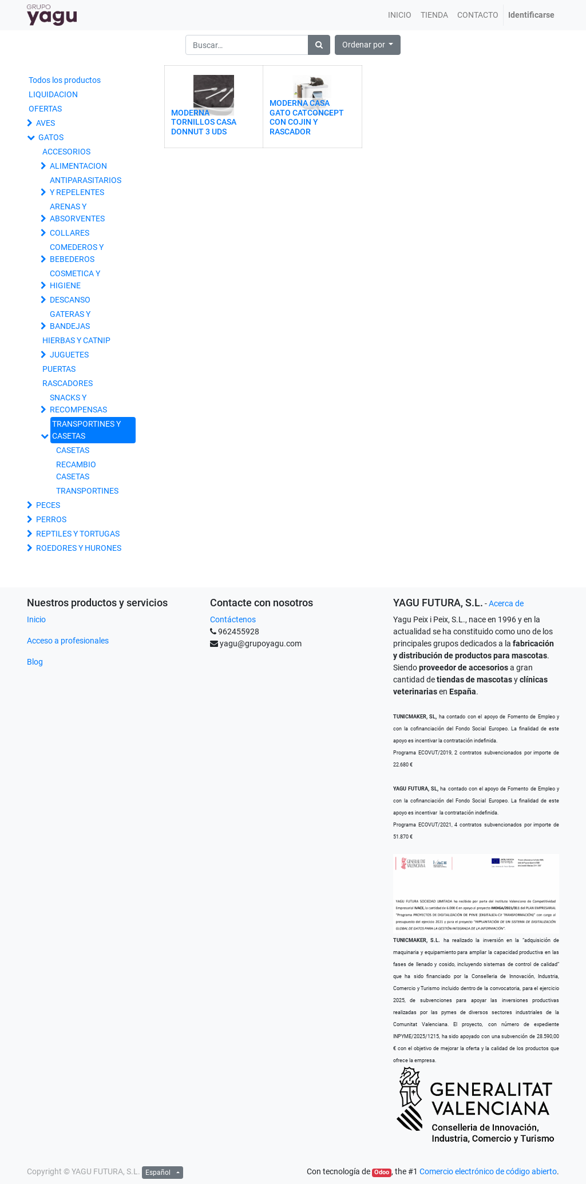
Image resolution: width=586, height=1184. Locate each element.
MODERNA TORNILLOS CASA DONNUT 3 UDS (203, 122)
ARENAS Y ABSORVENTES (77, 212)
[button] (368, 45)
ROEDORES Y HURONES (78, 548)
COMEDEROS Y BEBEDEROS (77, 253)
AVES (45, 123)
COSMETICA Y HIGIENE (75, 279)
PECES (48, 505)
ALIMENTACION (78, 165)
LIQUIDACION (53, 94)
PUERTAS (59, 369)
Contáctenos (233, 619)
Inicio (36, 619)
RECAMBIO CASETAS (76, 470)
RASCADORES (67, 383)
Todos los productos (65, 80)
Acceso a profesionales (68, 640)
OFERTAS (45, 108)
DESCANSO (70, 299)
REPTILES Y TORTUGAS (78, 533)
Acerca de (506, 603)
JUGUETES (69, 354)
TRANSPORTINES (87, 490)
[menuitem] (399, 15)
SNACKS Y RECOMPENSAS (78, 403)
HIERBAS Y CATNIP (76, 340)
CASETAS (72, 450)
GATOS (51, 137)
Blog (35, 661)
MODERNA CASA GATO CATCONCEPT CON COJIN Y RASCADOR (307, 117)
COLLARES (69, 232)
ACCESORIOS (66, 151)
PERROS (51, 519)
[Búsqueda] (319, 45)
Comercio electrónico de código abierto (488, 1171)
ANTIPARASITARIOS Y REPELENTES (85, 186)
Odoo (381, 1172)
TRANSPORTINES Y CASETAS (86, 429)
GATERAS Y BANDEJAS (70, 320)
